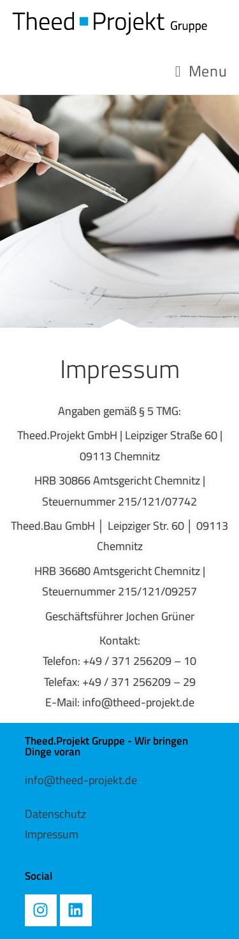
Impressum (51, 834)
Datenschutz (55, 813)
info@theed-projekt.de (81, 780)
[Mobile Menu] (201, 70)
